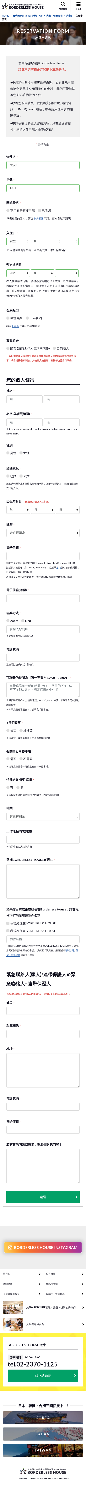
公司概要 (50, 1273)
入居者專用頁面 (11, 1294)
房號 (10, 179)
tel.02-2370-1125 (33, 1364)
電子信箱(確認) (17, 590)
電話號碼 (13, 649)
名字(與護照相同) (19, 414)
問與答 (6, 1273)
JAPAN (43, 1434)
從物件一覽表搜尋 (55, 1294)
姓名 (10, 391)
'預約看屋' (38, 218)
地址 (10, 1048)
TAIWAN (43, 1450)
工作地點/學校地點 (20, 831)
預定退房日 (14, 264)
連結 (58, 567)
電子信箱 (13, 547)
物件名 (12, 156)
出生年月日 (27, 501)
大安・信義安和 (55, 15)
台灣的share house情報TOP (29, 15)
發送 (59, 1197)
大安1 (70, 15)
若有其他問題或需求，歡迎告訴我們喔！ (34, 1144)
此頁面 (15, 326)
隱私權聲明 (52, 1283)
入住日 (12, 233)
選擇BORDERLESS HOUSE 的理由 (30, 859)
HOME (7, 15)
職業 (10, 808)
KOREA (43, 1418)
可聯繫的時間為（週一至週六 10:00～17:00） (38, 677)
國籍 (10, 524)
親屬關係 (13, 1025)
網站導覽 (7, 1283)
